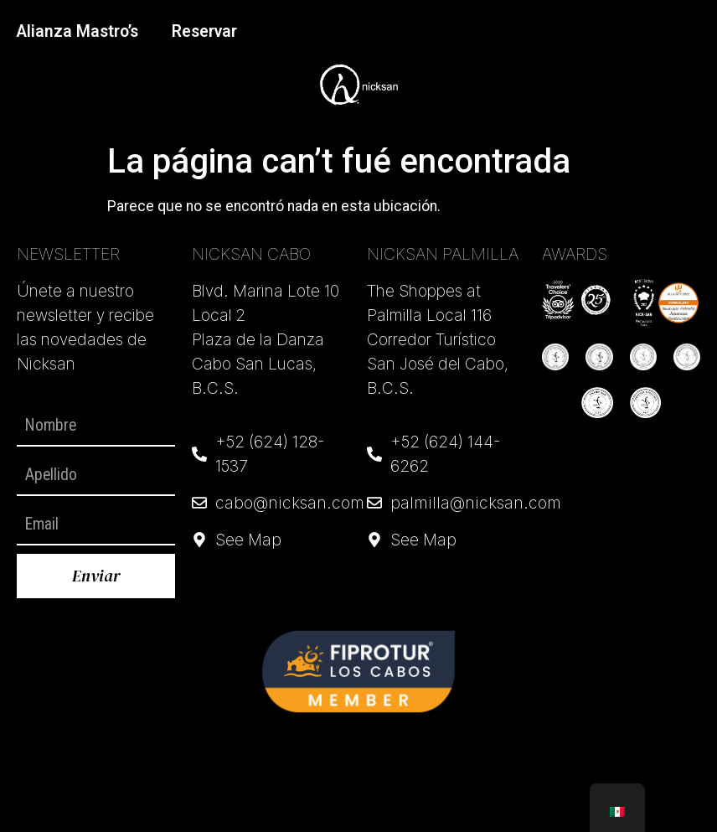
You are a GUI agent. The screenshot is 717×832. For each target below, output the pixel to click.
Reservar (204, 31)
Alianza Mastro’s (77, 31)
